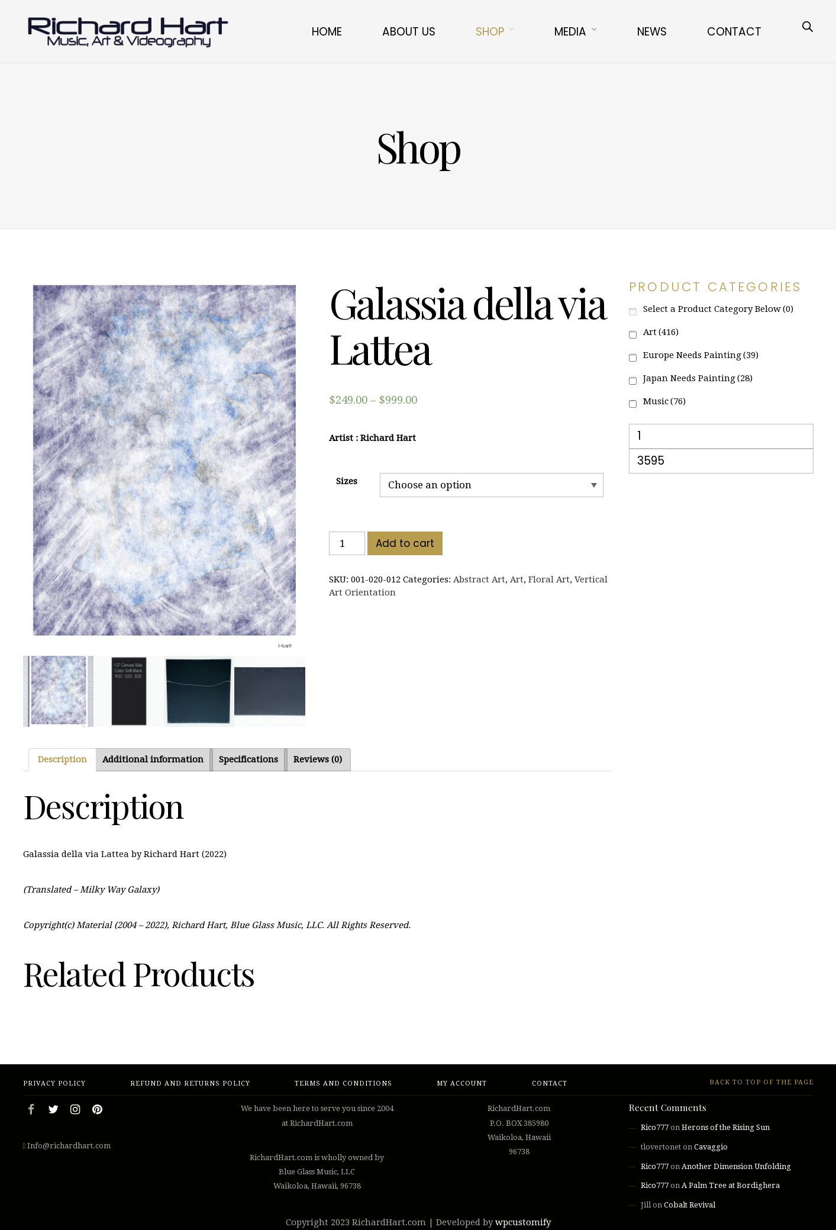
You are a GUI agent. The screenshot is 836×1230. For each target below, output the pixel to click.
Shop (490, 32)
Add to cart (405, 543)
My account (462, 1083)
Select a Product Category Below (718, 309)
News (652, 32)
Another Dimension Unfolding (736, 1166)
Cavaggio (711, 1146)
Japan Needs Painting (698, 378)
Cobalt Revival (689, 1204)
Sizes (346, 481)
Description (62, 759)
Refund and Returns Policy (190, 1083)
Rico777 (655, 1127)
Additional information (153, 759)
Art (517, 579)
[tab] (62, 759)
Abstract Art (479, 579)
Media (570, 32)
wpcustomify (523, 1222)
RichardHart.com (389, 1222)
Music (664, 401)
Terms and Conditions (343, 1083)
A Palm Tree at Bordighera (731, 1185)
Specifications (248, 759)
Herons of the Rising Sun (726, 1127)
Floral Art (549, 579)
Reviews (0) (317, 759)
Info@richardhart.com (69, 1145)
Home (327, 32)
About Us (408, 32)
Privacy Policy (54, 1083)
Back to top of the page (754, 1082)
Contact (734, 32)
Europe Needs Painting (700, 355)
